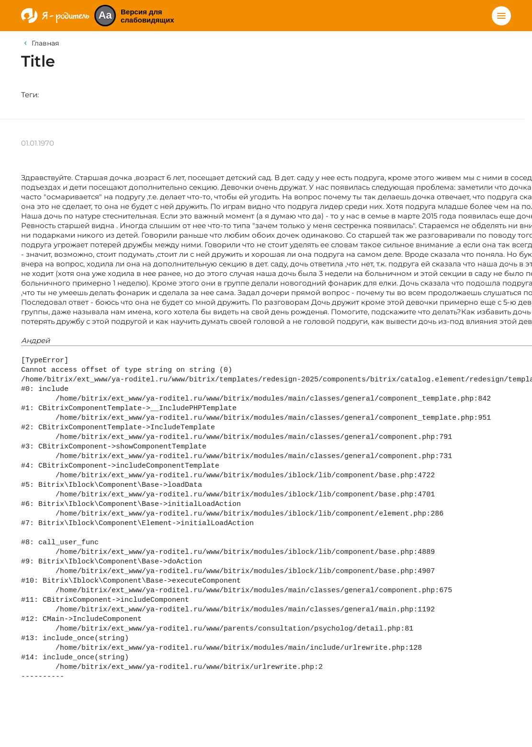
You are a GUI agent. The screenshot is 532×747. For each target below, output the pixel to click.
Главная (45, 43)
